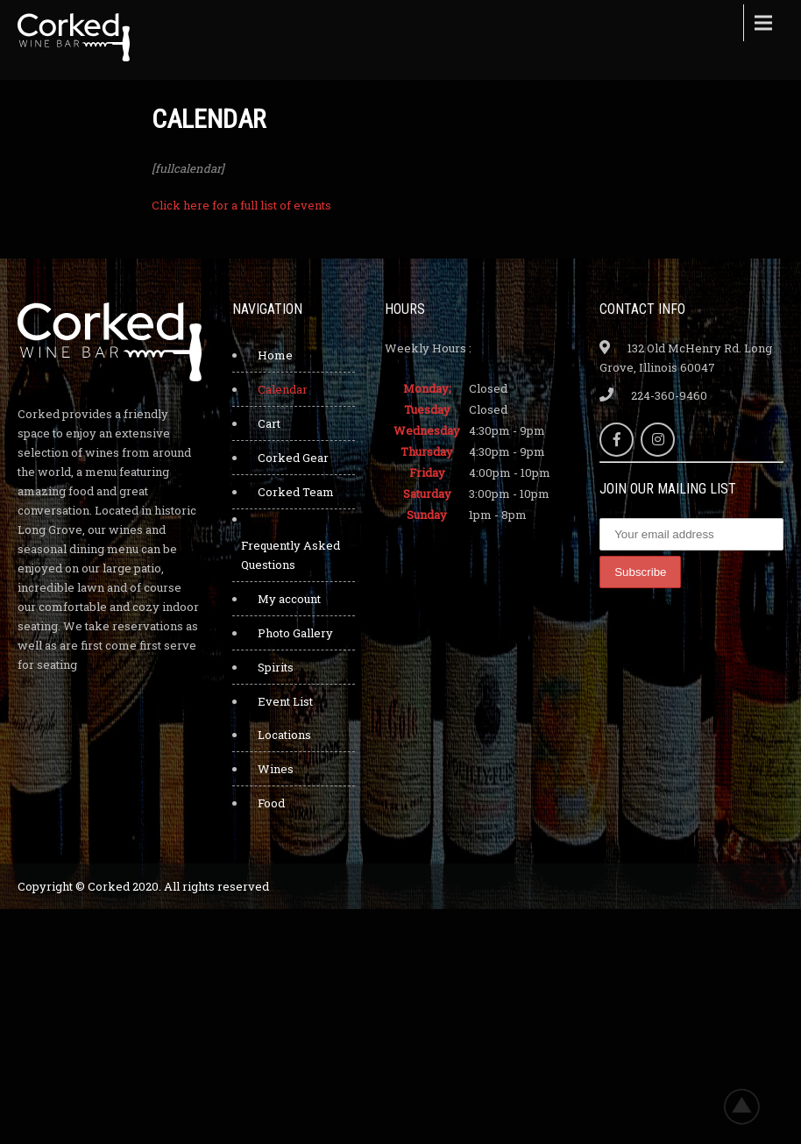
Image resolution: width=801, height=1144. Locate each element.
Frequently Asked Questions (290, 554)
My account (289, 599)
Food (271, 803)
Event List (285, 701)
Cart (269, 423)
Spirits (276, 667)
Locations (284, 735)
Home (275, 355)
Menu (761, 22)
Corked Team (296, 492)
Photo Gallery (295, 633)
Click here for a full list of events (241, 205)
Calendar (283, 389)
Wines (276, 769)
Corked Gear (293, 457)
